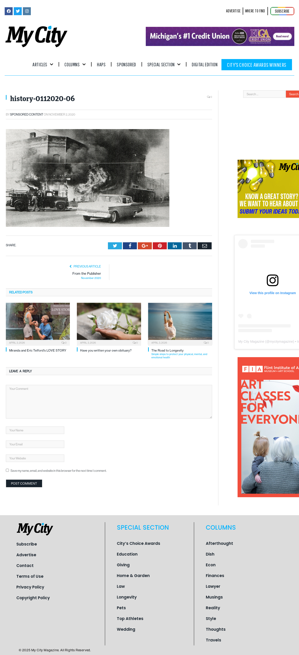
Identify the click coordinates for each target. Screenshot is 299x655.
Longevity (127, 597)
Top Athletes (130, 618)
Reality (213, 608)
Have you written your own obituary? (106, 350)
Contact (25, 565)
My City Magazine (251, 341)
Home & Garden (133, 575)
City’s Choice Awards (138, 543)
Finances (215, 575)
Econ (211, 565)
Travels (213, 640)
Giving (123, 565)
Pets (121, 608)
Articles (42, 64)
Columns (75, 64)
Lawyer (213, 586)
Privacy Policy (30, 587)
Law (121, 586)
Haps (101, 64)
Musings (214, 597)
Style (211, 618)
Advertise (26, 555)
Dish (210, 554)
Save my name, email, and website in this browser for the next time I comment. (59, 470)
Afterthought (219, 543)
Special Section (164, 64)
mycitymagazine (281, 341)
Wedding (126, 629)
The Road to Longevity (181, 354)
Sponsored (126, 64)
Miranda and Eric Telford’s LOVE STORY (37, 350)
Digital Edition (204, 64)
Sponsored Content (26, 114)
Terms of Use (29, 576)
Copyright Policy (33, 598)
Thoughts (216, 629)
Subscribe (26, 544)
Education (127, 554)
